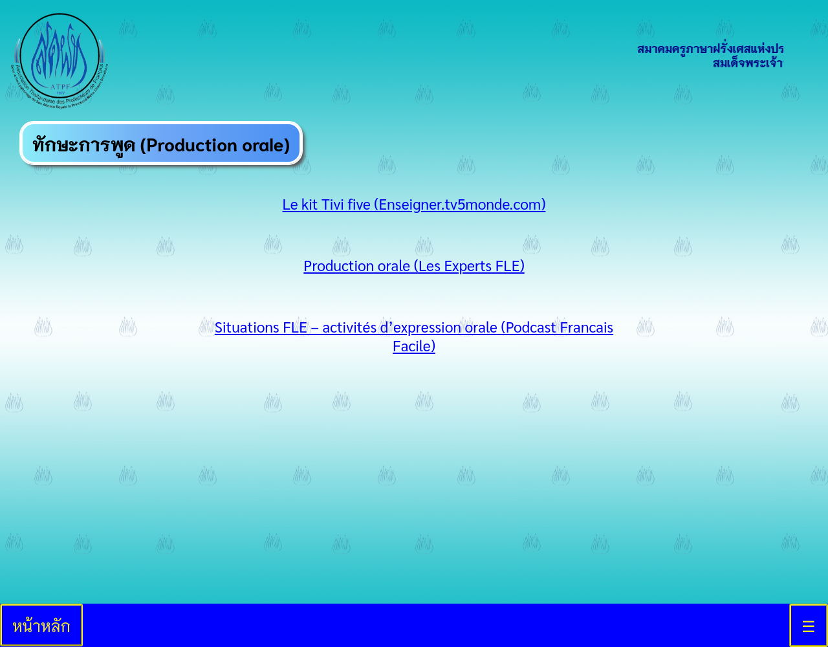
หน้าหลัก (41, 625)
